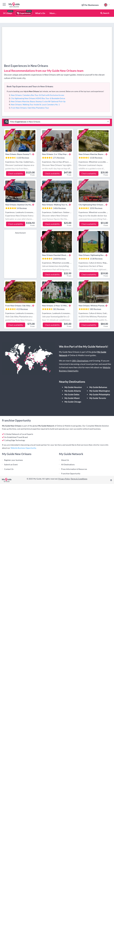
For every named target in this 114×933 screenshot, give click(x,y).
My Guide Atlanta (73, 391)
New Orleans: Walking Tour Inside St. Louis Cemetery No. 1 (35, 104)
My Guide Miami (72, 398)
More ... (53, 13)
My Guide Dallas (72, 394)
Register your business (13, 460)
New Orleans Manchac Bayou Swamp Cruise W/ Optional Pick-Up (38, 101)
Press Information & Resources (74, 469)
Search (104, 13)
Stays (7, 13)
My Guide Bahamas (98, 387)
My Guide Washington (99, 391)
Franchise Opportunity (70, 473)
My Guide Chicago (73, 401)
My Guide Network (46, 426)
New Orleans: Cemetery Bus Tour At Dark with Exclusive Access (37, 95)
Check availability (15, 173)
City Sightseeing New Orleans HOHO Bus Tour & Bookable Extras (38, 98)
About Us (65, 460)
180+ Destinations (80, 360)
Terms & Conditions (79, 479)
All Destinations (68, 464)
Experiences (24, 13)
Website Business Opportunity (23, 448)
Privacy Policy (64, 479)
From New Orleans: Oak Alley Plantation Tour (30, 108)
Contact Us (8, 469)
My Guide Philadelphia (99, 394)
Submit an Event (11, 464)
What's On (40, 13)
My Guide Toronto (97, 398)
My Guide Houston (73, 387)
